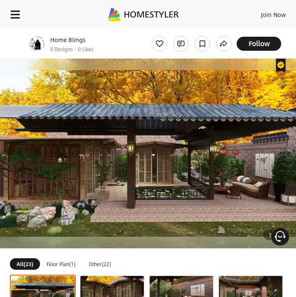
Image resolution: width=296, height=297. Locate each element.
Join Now (273, 14)
